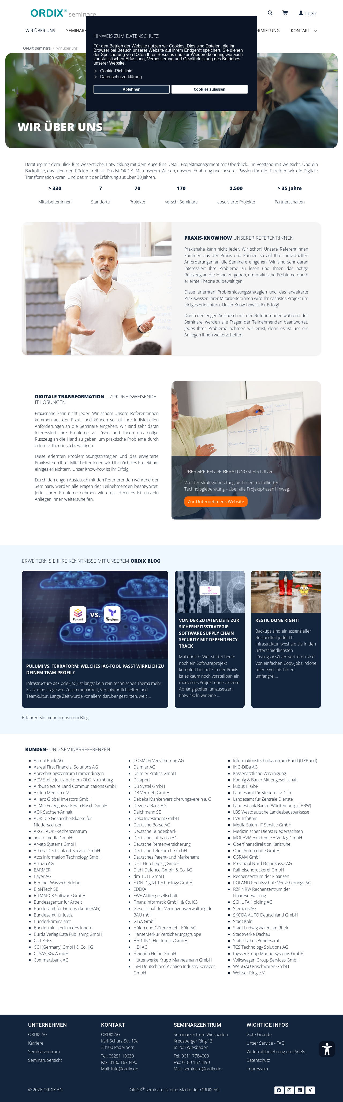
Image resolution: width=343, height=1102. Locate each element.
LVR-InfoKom (245, 818)
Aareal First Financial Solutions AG (66, 767)
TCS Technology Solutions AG (260, 947)
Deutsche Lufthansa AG (155, 838)
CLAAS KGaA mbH (51, 953)
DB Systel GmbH (149, 786)
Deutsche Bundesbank (154, 831)
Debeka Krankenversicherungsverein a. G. (172, 799)
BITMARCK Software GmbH (60, 896)
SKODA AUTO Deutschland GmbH (265, 915)
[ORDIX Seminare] (63, 13)
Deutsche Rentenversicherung (162, 844)
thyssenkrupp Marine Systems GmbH (268, 953)
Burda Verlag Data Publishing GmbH (68, 934)
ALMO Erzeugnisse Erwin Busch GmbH (70, 805)
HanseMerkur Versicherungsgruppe (167, 934)
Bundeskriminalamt (52, 921)
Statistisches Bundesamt (256, 941)
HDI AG (140, 947)
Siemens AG (244, 908)
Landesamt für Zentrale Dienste (263, 799)
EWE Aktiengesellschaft (155, 896)
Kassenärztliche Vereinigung (259, 773)
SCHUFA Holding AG (253, 902)
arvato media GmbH (53, 838)
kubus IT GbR (246, 786)
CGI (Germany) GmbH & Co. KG (63, 947)
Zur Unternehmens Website (216, 501)
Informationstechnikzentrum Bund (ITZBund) (275, 760)
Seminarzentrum (44, 1052)
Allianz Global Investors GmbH (63, 799)
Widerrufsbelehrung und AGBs (276, 1052)
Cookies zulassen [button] (209, 89)
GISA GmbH (145, 921)
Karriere (35, 1043)
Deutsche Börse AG (151, 825)
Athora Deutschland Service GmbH (67, 851)
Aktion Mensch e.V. (52, 793)
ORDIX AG (37, 1034)
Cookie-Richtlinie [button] (116, 71)
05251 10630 (121, 1056)
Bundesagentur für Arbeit (58, 902)
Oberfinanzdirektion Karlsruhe (261, 844)
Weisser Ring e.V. (249, 973)
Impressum (257, 1069)
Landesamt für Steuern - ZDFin (262, 793)
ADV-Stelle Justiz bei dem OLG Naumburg (73, 780)
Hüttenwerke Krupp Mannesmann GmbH (172, 960)
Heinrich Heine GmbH (154, 953)
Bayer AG (42, 876)
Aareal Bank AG (48, 760)
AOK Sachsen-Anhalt (53, 812)
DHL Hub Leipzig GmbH (156, 863)
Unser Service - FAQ (266, 1043)
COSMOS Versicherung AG (158, 760)
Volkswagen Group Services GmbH (266, 960)
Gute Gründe (259, 1034)
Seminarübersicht (45, 1060)
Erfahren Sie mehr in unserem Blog (55, 718)
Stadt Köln (242, 921)
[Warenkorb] (286, 13)
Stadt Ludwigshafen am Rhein (261, 928)
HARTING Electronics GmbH (160, 941)
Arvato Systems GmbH (55, 844)
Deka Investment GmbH (156, 818)
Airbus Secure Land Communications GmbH (76, 786)
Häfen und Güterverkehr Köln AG (164, 928)
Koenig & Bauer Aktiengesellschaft (265, 780)
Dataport (141, 780)
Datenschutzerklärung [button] (121, 77)
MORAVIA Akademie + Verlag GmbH (267, 838)
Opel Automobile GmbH (256, 851)
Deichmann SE (147, 812)
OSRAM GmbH (247, 857)
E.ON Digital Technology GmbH (163, 883)
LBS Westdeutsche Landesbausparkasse (271, 812)
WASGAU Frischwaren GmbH (261, 966)
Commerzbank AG (51, 960)
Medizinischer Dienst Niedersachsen (268, 831)
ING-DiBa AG (245, 767)
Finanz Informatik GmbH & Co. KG (165, 902)
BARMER (42, 870)
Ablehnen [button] (131, 89)
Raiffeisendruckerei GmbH (258, 870)
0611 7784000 (195, 1056)
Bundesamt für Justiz (53, 915)
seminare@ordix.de (202, 1069)
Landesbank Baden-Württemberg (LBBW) (272, 805)
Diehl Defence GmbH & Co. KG (162, 870)
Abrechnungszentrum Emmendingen (69, 773)
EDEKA (139, 889)
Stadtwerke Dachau (251, 934)
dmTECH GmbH (148, 876)
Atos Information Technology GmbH (68, 857)
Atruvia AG (44, 863)
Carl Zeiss (43, 941)
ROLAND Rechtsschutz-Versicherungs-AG (272, 883)
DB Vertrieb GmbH (151, 793)
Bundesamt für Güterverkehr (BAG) (67, 908)
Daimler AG (144, 767)
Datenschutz (258, 1060)
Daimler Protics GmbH (154, 773)
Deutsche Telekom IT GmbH (160, 851)
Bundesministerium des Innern (63, 928)
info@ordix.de (124, 1069)
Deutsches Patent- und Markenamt (166, 857)
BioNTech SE (46, 889)
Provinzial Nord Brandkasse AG (262, 863)
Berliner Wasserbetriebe (57, 883)
